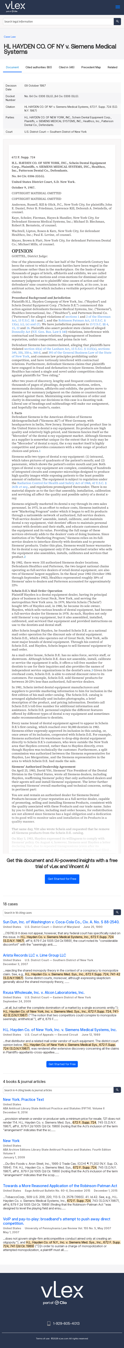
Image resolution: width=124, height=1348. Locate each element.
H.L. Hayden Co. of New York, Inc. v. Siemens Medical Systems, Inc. (60, 1030)
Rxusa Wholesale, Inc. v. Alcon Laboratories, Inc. (44, 992)
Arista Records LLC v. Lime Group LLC (34, 955)
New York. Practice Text (23, 1099)
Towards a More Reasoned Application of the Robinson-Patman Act (60, 1186)
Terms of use (42, 1338)
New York (11, 1141)
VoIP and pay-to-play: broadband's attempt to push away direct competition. (56, 1221)
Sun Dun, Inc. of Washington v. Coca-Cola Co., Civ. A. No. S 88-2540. (61, 922)
